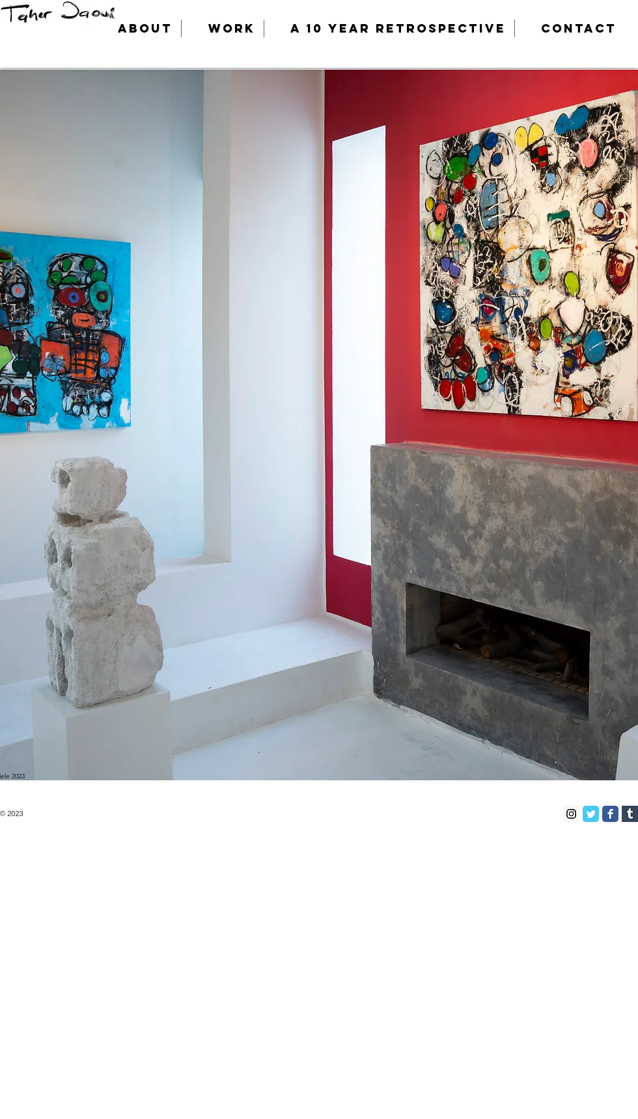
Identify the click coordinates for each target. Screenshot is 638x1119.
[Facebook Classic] (610, 814)
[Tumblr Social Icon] (630, 814)
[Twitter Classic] (591, 814)
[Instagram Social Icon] (571, 814)
